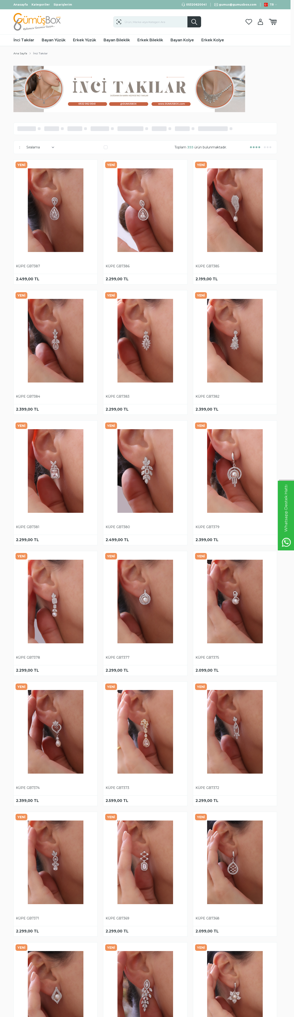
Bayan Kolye (182, 40)
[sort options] (39, 147)
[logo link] (41, 22)
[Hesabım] (260, 22)
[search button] (194, 21)
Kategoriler (41, 4)
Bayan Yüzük (54, 40)
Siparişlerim (63, 4)
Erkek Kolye (212, 40)
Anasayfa (20, 4)
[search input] (157, 21)
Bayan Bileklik (117, 40)
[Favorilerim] (248, 22)
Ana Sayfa (20, 53)
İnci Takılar (23, 40)
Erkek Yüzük (84, 40)
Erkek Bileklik (150, 40)
